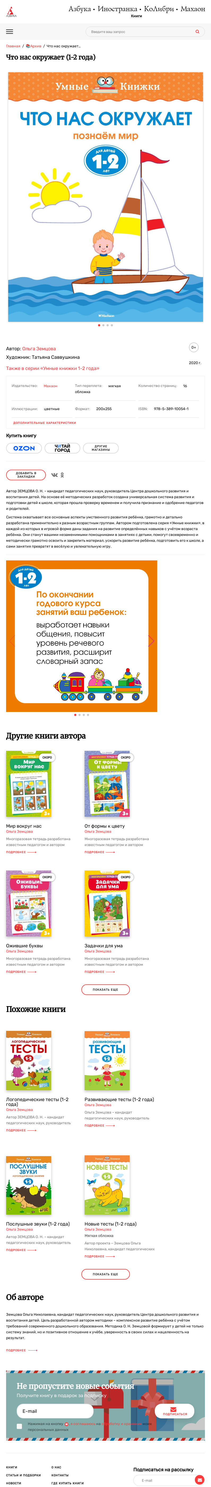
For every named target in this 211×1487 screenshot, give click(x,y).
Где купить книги (67, 1483)
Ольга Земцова (39, 349)
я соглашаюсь (83, 1424)
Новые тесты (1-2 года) (111, 1224)
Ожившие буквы (24, 945)
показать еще (105, 990)
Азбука (79, 9)
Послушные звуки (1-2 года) (38, 1224)
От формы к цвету (105, 826)
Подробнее (21, 852)
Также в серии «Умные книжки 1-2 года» (52, 368)
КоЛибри (159, 9)
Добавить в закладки (26, 475)
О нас (56, 1467)
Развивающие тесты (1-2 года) (119, 1099)
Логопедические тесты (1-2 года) (37, 1102)
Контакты (60, 1475)
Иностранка (117, 9)
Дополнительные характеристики (44, 423)
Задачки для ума (104, 945)
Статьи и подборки (23, 1475)
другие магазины (101, 448)
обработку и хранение (122, 1424)
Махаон (192, 9)
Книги (136, 16)
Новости (13, 1483)
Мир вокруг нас (24, 826)
